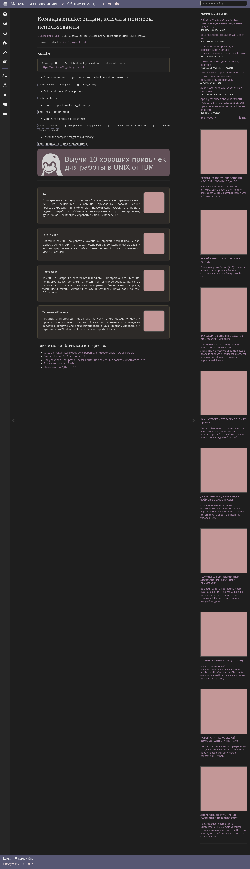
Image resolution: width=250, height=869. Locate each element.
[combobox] (223, 3)
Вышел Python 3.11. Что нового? (64, 354)
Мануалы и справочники (35, 3)
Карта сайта (24, 858)
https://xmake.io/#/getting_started (63, 67)
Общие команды (83, 3)
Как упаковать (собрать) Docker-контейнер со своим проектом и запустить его (94, 357)
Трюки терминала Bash (59, 361)
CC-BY (65, 42)
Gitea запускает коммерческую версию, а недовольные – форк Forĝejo (89, 350)
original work (79, 42)
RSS (243, 117)
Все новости (208, 117)
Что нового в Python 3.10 (60, 365)
